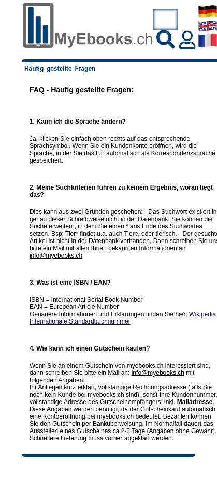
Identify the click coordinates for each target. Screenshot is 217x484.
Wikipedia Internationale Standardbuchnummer (123, 318)
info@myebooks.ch (56, 255)
